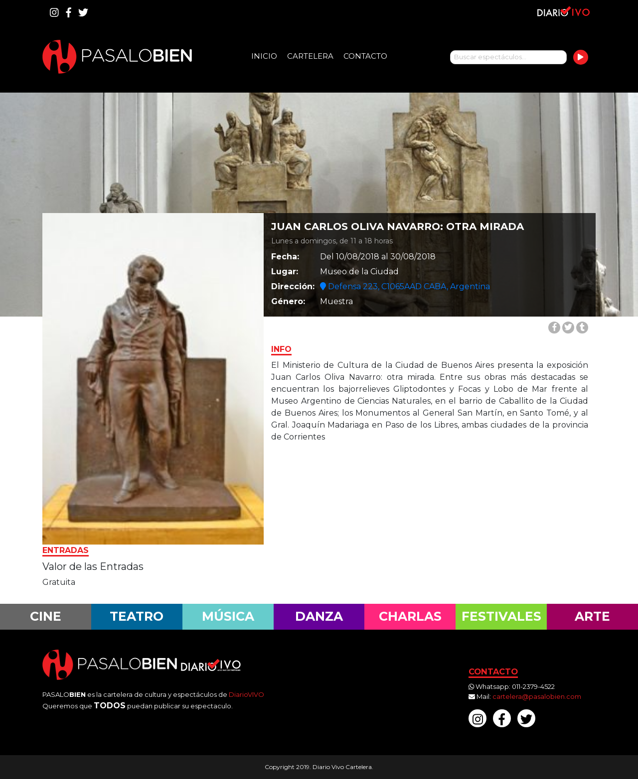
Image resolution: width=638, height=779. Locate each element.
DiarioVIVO (246, 694)
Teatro (136, 616)
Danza (319, 616)
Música (228, 616)
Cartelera (310, 56)
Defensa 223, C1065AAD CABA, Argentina (405, 286)
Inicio (264, 56)
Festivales (501, 616)
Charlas (410, 616)
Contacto (365, 56)
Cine (45, 616)
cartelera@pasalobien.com (536, 696)
